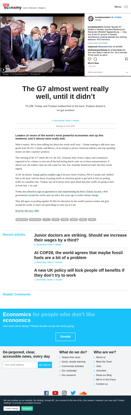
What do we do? (73, 352)
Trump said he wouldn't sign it (47, 174)
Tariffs (74, 219)
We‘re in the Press (106, 379)
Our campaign (69, 370)
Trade (83, 219)
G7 (46, 219)
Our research (69, 375)
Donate (65, 336)
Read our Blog (104, 375)
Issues (59, 262)
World (92, 219)
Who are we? (105, 352)
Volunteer (101, 370)
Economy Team (63, 120)
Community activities (73, 366)
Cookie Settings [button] (11, 408)
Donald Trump (35, 219)
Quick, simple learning (73, 361)
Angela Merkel (22, 219)
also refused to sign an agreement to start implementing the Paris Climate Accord (61, 191)
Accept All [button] (27, 408)
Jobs (98, 366)
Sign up (44, 365)
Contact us (102, 384)
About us (101, 357)
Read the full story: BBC (27, 210)
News (76, 120)
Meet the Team (104, 361)
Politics (64, 219)
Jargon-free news (71, 357)
